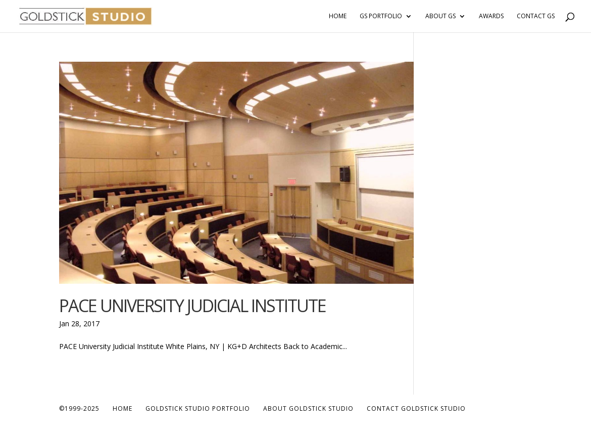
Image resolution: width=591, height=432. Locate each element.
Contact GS (536, 16)
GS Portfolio (381, 16)
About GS (440, 16)
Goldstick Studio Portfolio (197, 408)
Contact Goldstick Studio (416, 408)
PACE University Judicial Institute (192, 305)
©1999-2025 (79, 408)
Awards (491, 16)
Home (338, 16)
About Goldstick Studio (308, 408)
